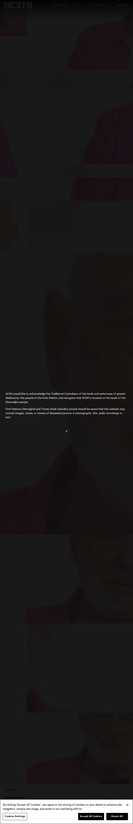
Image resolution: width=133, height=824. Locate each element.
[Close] (127, 805)
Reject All (117, 816)
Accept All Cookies (91, 816)
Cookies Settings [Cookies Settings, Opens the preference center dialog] (15, 816)
